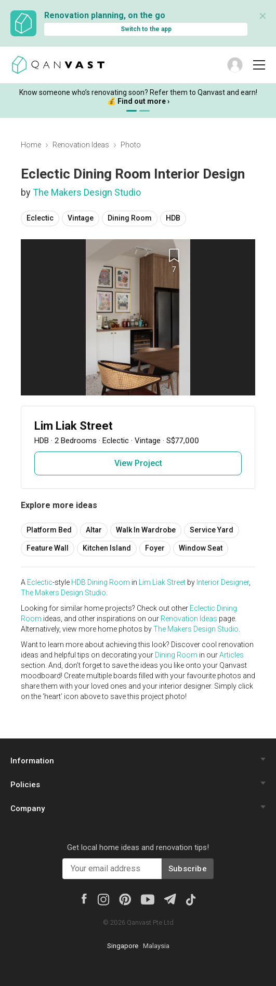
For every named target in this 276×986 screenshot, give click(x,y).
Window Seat (200, 548)
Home (31, 145)
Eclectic (40, 218)
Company (27, 808)
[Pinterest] (125, 899)
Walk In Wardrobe (146, 530)
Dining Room (130, 218)
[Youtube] (147, 899)
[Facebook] (83, 897)
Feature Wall (48, 548)
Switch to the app (146, 29)
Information (32, 760)
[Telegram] (170, 898)
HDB (173, 218)
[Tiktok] (190, 899)
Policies (25, 784)
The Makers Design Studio (87, 192)
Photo (131, 145)
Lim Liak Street (162, 582)
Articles (231, 655)
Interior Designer (222, 582)
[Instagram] (103, 899)
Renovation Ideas (80, 145)
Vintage (81, 218)
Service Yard (211, 530)
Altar (94, 530)
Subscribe (187, 868)
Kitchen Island (107, 548)
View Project (138, 463)
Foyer (155, 548)
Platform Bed (49, 530)
